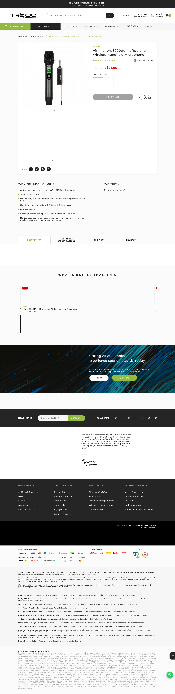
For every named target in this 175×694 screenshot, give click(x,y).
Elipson (21, 664)
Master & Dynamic (65, 671)
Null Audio (133, 672)
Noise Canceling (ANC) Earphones (85, 626)
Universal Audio (75, 685)
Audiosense (136, 655)
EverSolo (70, 664)
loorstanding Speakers (46, 635)
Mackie (29, 671)
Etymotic (53, 664)
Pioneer (35, 676)
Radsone (56, 678)
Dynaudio (69, 662)
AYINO (37, 657)
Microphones (30, 36)
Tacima (28, 683)
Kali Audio (131, 667)
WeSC (40, 686)
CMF (20, 660)
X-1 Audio (114, 686)
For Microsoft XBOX (109, 595)
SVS (147, 681)
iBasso (115, 665)
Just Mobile (116, 667)
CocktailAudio (30, 660)
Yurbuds (151, 686)
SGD (125, 15)
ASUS (20, 655)
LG (107, 669)
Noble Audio (80, 672)
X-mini (122, 686)
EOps (36, 664)
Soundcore (78, 681)
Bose (20, 658)
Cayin (126, 658)
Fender (78, 664)
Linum (120, 669)
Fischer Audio (102, 664)
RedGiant (78, 678)
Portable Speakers (61, 608)
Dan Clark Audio (114, 660)
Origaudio (40, 674)
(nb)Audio (22, 653)
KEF (151, 667)
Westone (61, 686)
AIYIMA (77, 653)
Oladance (142, 672)
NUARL (117, 672)
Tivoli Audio (105, 683)
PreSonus (83, 676)
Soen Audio (29, 681)
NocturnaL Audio (99, 672)
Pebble (107, 674)
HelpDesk (22, 501)
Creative (78, 660)
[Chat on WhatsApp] (169, 675)
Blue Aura (111, 657)
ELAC (149, 662)
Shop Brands (44, 26)
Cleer (154, 658)
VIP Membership (96, 509)
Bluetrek (141, 657)
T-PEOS (21, 683)
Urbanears (87, 685)
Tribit (137, 683)
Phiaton (21, 676)
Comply (40, 660)
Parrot (101, 674)
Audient (46, 655)
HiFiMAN (86, 665)
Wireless (41, 36)
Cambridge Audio (93, 658)
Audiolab (115, 655)
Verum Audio (143, 685)
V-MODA (96, 685)
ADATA (60, 653)
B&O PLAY (50, 657)
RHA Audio (88, 678)
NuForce (124, 672)
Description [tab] (34, 239)
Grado (39, 665)
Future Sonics (148, 664)
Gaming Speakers (69, 595)
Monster (144, 671)
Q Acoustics (137, 676)
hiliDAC (94, 665)
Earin (83, 662)
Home (20, 36)
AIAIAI (71, 653)
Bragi (41, 658)
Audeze (39, 655)
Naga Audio (53, 672)
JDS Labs (90, 667)
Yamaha (143, 686)
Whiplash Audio (83, 686)
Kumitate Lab (60, 669)
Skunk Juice (139, 679)
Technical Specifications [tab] (66, 239)
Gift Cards (129, 501)
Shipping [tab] (99, 239)
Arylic (133, 653)
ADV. (66, 653)
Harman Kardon (61, 665)
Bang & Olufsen (61, 657)
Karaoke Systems (120, 599)
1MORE (30, 653)
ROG (110, 678)
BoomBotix (149, 657)
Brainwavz (48, 658)
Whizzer (94, 686)
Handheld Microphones (105, 615)
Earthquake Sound (112, 662)
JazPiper (78, 667)
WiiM (100, 686)
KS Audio (50, 669)
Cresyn (86, 660)
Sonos (59, 681)
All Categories (17, 26)
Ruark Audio (118, 678)
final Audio (91, 664)
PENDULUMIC (123, 674)
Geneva (32, 665)
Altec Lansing (117, 653)
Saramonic (30, 679)
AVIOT (31, 657)
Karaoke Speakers (104, 599)
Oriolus (49, 674)
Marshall (53, 671)
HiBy (80, 665)
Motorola (38, 672)
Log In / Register (159, 15)
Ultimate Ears (33, 685)
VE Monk (133, 685)
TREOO (113, 683)
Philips (28, 676)
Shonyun (91, 679)
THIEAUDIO (87, 683)
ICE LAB (122, 665)
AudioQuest (125, 655)
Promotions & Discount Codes (139, 509)
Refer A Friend (95, 496)
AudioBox (86, 655)
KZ (68, 669)
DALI (104, 660)
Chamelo (140, 658)
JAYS (72, 667)
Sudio (142, 681)
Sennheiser (66, 679)
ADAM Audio (51, 653)
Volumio (32, 686)
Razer (71, 678)
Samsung (151, 678)
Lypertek (21, 671)
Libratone (113, 669)
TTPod (143, 683)
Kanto (139, 667)
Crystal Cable (95, 660)
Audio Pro (62, 655)
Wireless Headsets (33, 595)
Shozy (98, 679)
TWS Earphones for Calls (137, 623)
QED (149, 676)
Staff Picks (69, 26)
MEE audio (93, 671)
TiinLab (96, 683)
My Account (23, 505)
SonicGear (51, 681)
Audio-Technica (74, 655)
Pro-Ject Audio (95, 676)
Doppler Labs (47, 662)
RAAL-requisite (45, 678)
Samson (142, 678)
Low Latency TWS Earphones (89, 595)
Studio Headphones (139, 615)
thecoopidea (77, 683)
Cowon (60, 660)
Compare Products (143, 15)
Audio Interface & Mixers (66, 615)
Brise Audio (58, 658)
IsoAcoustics (29, 667)
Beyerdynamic (100, 657)
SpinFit (111, 681)
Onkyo (20, 674)
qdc (145, 676)
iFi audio (130, 665)
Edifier (132, 662)
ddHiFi (124, 660)
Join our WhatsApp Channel (102, 501)
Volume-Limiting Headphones (51, 641)
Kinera (30, 669)
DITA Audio (36, 662)
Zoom (30, 688)
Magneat (37, 671)
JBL (156, 307)
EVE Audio (62, 664)
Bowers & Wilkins (30, 658)
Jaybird (65, 667)
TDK (54, 683)
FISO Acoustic (115, 664)
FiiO (83, 664)
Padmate (75, 674)
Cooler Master (50, 660)
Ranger (64, 678)
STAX (117, 681)
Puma (121, 676)
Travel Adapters (137, 626)
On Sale (148, 26)
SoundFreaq (89, 681)
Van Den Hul (124, 685)
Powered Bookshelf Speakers (51, 599)
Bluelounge (121, 657)
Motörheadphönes (25, 672)
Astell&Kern (141, 653)
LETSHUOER (100, 669)
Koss (43, 669)
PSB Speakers (112, 676)
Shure (104, 679)
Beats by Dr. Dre (86, 657)
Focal (124, 664)
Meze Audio (116, 671)
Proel (104, 676)
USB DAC (69, 623)
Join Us (99, 378)
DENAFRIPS (152, 660)
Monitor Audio (134, 671)
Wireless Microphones (86, 615)
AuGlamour (146, 655)
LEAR (72, 669)
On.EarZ (151, 672)
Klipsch (37, 669)
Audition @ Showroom (28, 492)
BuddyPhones (70, 658)
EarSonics (99, 662)
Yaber (135, 686)
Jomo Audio (106, 667)
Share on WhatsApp (98, 492)
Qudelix (21, 678)
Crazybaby (69, 660)
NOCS (88, 672)
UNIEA (51, 685)
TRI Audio (121, 683)
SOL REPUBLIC (40, 681)
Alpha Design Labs (103, 653)
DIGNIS (28, 662)
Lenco (92, 669)
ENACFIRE (29, 664)
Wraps (106, 686)
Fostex (139, 664)
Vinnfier (97, 46)
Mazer (85, 671)
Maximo (78, 671)
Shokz (83, 679)
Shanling (76, 679)
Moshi (151, 671)
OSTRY (62, 674)
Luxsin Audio (144, 669)
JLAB (98, 667)
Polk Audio (66, 676)
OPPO (27, 674)
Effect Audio (141, 662)
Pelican (115, 674)
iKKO (136, 665)
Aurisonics (23, 657)
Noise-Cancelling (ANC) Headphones (54, 626)
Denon (21, 662)
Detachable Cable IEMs (66, 635)
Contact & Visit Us (26, 509)
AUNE (155, 655)
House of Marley (104, 665)
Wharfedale (70, 686)
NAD (44, 672)
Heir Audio (73, 665)
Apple (127, 653)
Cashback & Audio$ (134, 496)
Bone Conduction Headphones (68, 612)
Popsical (74, 676)
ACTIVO (42, 653)
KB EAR (146, 667)
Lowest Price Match (134, 492)
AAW (36, 653)
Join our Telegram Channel (102, 505)
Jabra (38, 667)
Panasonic (93, 674)
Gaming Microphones (52, 595)
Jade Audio (47, 667)
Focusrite (131, 664)
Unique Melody (61, 685)
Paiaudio (83, 674)
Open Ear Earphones (46, 612)
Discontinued (113, 97)
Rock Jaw (97, 678)
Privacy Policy (60, 505)
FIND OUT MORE (124, 378)
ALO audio (90, 653)
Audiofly (106, 655)
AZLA (43, 657)
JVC (124, 667)
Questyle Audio (32, 678)
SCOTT (58, 679)
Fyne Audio (22, 665)
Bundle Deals (132, 26)
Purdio (128, 676)
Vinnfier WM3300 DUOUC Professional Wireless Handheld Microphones (48, 309)
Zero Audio (22, 688)
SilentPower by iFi (115, 679)
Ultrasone (44, 685)
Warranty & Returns (63, 496)
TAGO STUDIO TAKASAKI (42, 683)
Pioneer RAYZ (44, 676)
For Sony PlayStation (127, 595)
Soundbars (90, 599)
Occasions (110, 26)
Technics (66, 683)
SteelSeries (124, 681)
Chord (148, 658)
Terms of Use (60, 501)
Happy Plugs (48, 665)
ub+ (25, 685)
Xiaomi (129, 686)
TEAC (59, 683)
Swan (152, 681)
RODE (105, 678)
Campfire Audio (108, 658)
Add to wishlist (147, 97)
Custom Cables (83, 635)
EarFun (77, 662)
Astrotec (150, 653)
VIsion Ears (23, 686)
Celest (132, 658)
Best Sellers (90, 26)
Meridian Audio (104, 671)
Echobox (124, 662)
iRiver (20, 667)
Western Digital (50, 686)
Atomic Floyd (29, 655)
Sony (66, 681)
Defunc (131, 660)
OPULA (32, 674)
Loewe (126, 669)
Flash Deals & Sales (134, 505)
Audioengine (97, 655)
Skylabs (148, 679)
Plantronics (55, 676)
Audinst (54, 655)
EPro (41, 664)
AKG (83, 653)
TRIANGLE (130, 683)
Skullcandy (128, 679)
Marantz (45, 671)
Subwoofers (133, 599)
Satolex (40, 679)
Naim (61, 672)
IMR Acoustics (145, 665)
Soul (71, 681)
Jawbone (57, 667)
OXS (68, 674)
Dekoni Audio (141, 660)
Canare (119, 658)
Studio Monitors (123, 615)
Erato (46, 664)
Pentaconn (134, 674)
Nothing (110, 672)
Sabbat (127, 678)
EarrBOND (90, 662)
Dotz (56, 662)
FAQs (20, 496)
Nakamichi (69, 672)
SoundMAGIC (101, 681)
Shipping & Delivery (63, 492)
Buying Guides (60, 509)
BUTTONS (81, 658)
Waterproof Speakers (78, 608)
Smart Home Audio (35, 601)
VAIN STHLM (113, 685)
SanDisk (21, 679)
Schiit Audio (49, 679)
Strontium (134, 681)
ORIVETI (56, 674)
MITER (125, 671)
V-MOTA (104, 685)
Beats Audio (74, 657)
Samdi (134, 678)
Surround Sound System (75, 599)
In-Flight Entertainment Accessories (114, 626)
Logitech (134, 669)
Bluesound (131, 657)
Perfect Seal (144, 674)
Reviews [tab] (131, 239)
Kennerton (22, 669)
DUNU (61, 662)
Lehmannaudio (82, 669)
